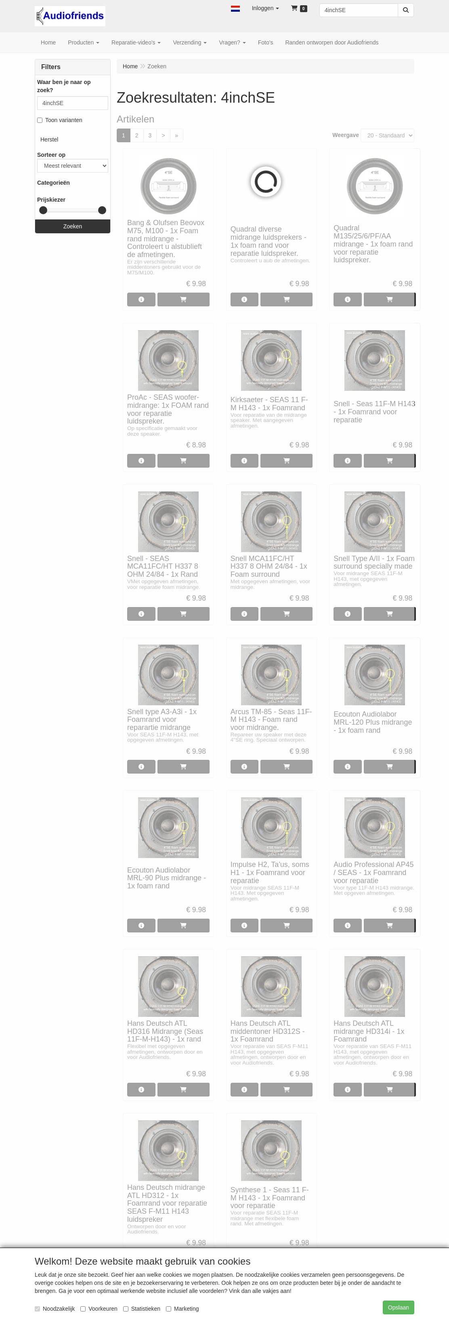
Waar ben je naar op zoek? (64, 86)
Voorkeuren (98, 1308)
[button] (235, 8)
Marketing (182, 1308)
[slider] (43, 210)
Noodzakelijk (55, 1308)
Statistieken (141, 1308)
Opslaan (398, 1307)
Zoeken (72, 226)
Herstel (49, 139)
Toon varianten (59, 120)
